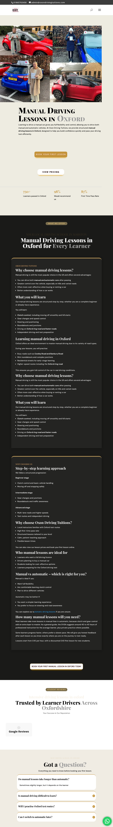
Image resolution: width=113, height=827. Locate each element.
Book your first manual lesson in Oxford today (56, 667)
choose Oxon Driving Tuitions (46, 523)
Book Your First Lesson (51, 154)
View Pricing (51, 172)
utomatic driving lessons (44, 612)
